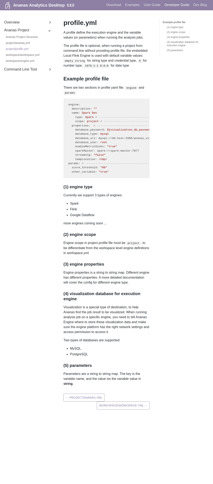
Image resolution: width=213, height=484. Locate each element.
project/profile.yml (17, 49)
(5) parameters (175, 50)
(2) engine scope (176, 32)
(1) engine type (175, 27)
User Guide (152, 5)
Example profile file (174, 22)
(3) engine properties (178, 37)
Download (113, 5)
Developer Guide (177, 5)
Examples (132, 5)
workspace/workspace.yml (22, 55)
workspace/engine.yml (20, 60)
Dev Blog (200, 5)
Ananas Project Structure (22, 37)
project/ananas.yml (18, 43)
